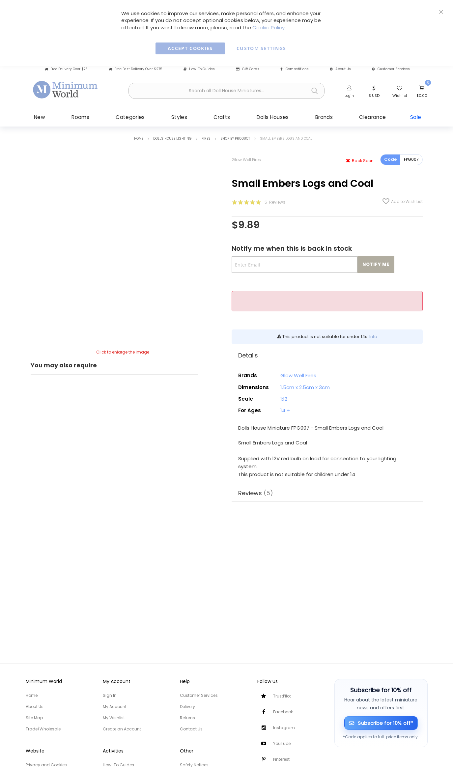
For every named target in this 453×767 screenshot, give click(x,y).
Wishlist (399, 95)
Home (138, 138)
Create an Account (122, 729)
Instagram (284, 727)
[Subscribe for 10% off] (381, 723)
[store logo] (65, 89)
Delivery (187, 706)
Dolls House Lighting (172, 138)
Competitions (294, 69)
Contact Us (191, 729)
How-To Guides (199, 69)
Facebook (283, 712)
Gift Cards (247, 69)
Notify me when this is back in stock (292, 248)
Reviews (255, 493)
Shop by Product (235, 138)
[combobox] (226, 91)
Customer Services (391, 69)
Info (373, 336)
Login (349, 95)
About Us (340, 69)
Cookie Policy (268, 27)
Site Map (34, 718)
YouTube (282, 743)
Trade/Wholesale (43, 729)
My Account (115, 706)
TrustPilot (282, 696)
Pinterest (281, 759)
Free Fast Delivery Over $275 (135, 69)
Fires (206, 138)
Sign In (110, 695)
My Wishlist (114, 718)
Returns (187, 718)
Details (248, 355)
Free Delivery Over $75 (66, 69)
